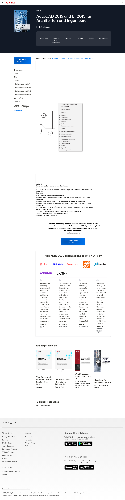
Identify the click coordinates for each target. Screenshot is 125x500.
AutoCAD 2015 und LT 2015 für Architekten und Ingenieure (72, 58)
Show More (18, 110)
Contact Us (29, 437)
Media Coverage (8, 446)
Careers (5, 440)
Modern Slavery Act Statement (49, 495)
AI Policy (28, 446)
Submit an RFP (7, 455)
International (7, 467)
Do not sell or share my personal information (16, 489)
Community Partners (9, 449)
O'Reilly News (7, 443)
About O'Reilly (8, 433)
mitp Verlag (103, 38)
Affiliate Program (8, 452)
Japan (4, 474)
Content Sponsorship (9, 461)
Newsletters (29, 440)
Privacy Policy (30, 443)
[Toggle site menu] (2, 2)
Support (28, 433)
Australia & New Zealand (11, 471)
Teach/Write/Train (8, 437)
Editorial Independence (30, 495)
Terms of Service (7, 495)
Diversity (5, 458)
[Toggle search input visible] (122, 2)
